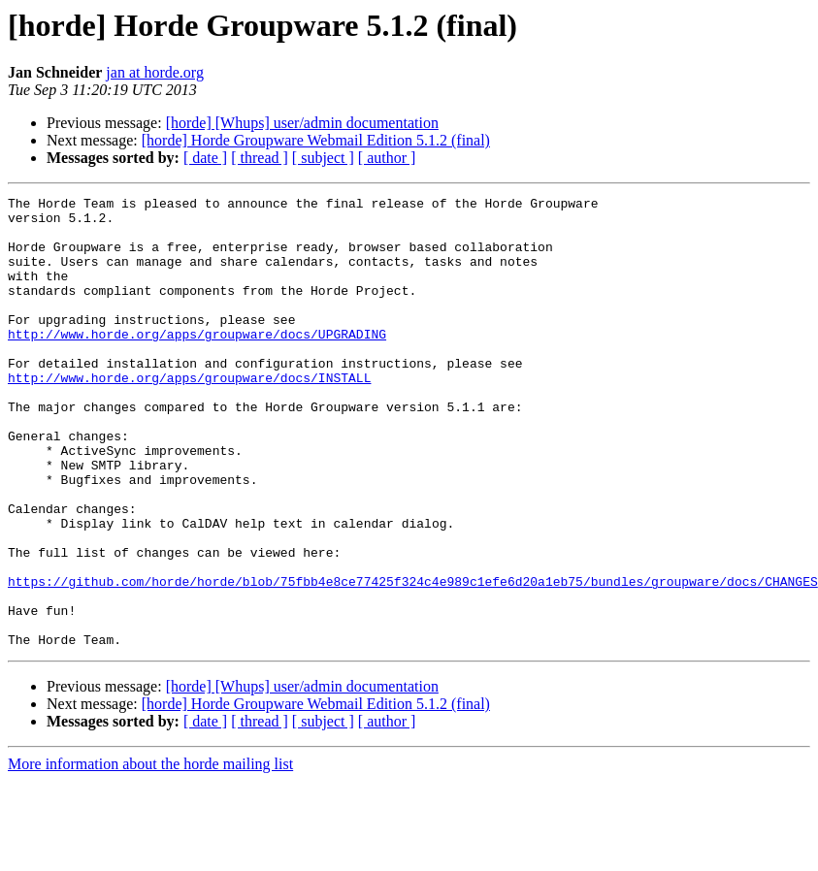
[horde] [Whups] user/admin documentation (302, 122)
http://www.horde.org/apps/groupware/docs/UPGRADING (197, 362)
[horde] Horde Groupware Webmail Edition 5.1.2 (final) (316, 140)
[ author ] (387, 157)
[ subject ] (323, 157)
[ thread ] (259, 157)
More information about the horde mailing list (150, 854)
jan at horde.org (155, 72)
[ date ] (205, 157)
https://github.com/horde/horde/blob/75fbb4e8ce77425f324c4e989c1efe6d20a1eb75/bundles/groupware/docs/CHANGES (413, 659)
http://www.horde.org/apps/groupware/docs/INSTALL (189, 415)
